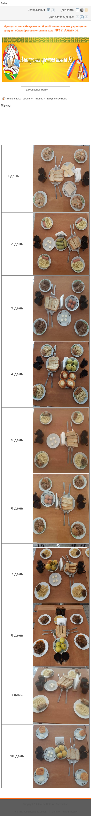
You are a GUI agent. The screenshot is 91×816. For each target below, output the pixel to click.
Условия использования (65, 811)
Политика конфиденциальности (30, 811)
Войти (4, 3)
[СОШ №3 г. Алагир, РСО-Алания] (45, 27)
